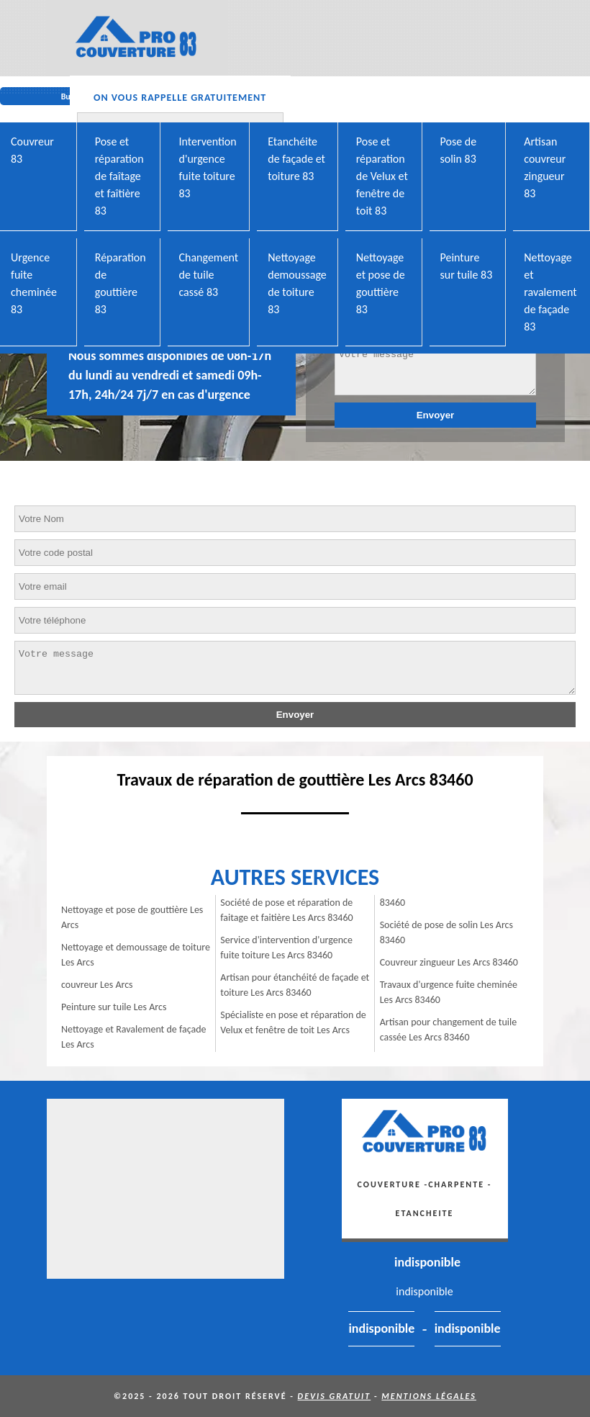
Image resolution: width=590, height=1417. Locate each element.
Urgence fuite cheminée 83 (34, 283)
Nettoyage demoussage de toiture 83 (297, 283)
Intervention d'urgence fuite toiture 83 (207, 167)
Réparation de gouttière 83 (120, 283)
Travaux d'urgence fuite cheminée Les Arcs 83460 (448, 992)
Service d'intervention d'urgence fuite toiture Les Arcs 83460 (286, 947)
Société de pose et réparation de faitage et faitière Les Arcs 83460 (286, 910)
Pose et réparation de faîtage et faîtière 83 (119, 176)
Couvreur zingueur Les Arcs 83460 (449, 962)
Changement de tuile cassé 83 (208, 275)
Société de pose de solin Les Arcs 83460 (446, 932)
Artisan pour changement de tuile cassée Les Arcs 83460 (448, 1029)
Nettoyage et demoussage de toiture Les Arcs (135, 954)
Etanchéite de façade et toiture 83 (296, 159)
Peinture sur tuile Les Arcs (113, 1007)
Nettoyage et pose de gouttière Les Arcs (132, 917)
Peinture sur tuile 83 (466, 266)
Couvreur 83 (32, 150)
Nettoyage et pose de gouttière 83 (380, 283)
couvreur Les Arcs (97, 985)
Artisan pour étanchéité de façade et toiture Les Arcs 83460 (294, 985)
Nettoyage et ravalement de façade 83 (550, 292)
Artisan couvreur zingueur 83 (545, 167)
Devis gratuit (334, 1396)
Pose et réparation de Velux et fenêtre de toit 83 (382, 176)
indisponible (427, 1262)
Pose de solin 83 (458, 150)
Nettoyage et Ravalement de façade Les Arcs (133, 1037)
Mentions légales (428, 1396)
